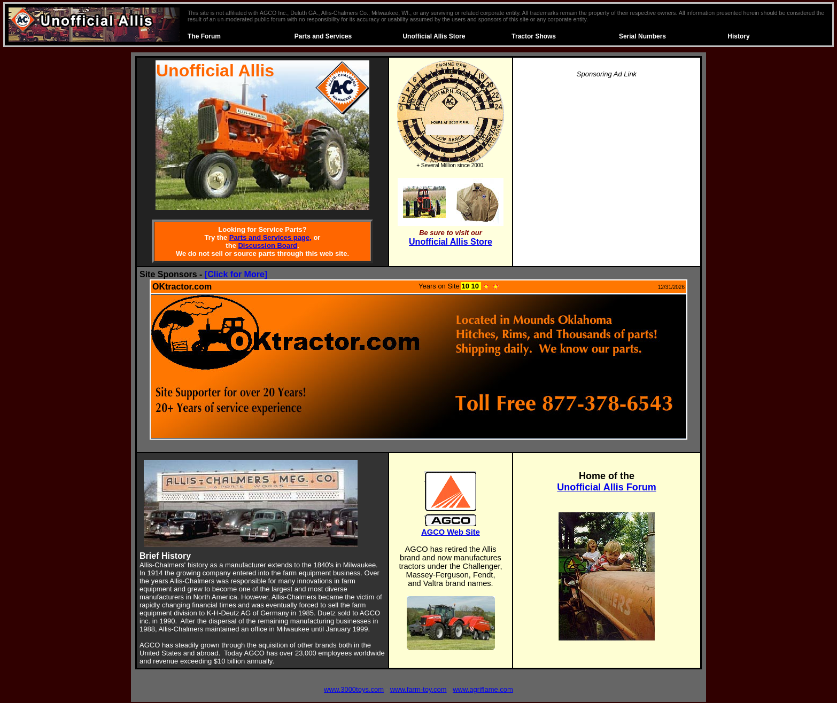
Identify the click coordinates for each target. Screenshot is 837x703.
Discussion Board (267, 245)
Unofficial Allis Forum (606, 487)
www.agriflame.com (483, 689)
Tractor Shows (533, 36)
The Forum (204, 36)
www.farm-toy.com (418, 689)
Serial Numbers (642, 36)
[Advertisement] (606, 162)
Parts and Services (323, 36)
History (738, 36)
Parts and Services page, (270, 237)
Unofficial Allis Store (433, 36)
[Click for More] (236, 274)
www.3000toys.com (354, 689)
